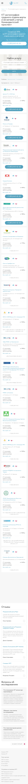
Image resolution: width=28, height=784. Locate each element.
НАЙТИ (14, 71)
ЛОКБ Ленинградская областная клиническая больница (12, 499)
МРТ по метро (5, 759)
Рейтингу (17, 83)
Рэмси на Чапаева (8, 124)
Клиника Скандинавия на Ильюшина (13, 236)
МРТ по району (5, 761)
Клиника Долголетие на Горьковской (13, 557)
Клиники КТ (4, 754)
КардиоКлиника (7, 181)
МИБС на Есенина (8, 393)
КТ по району (4, 765)
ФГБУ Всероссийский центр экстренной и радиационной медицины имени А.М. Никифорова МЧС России (14, 368)
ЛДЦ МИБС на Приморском (11, 342)
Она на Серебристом (9, 263)
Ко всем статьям (17, 744)
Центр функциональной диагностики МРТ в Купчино (13, 208)
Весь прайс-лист (7, 105)
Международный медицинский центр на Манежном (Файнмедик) (13, 150)
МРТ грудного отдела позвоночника (10, 779)
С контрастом (19, 79)
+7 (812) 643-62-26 (26, 3)
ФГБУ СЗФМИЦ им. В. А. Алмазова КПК (14, 317)
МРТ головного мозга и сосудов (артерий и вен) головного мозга (13, 776)
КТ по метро (4, 763)
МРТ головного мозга (6, 774)
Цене (11, 83)
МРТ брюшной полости (7, 772)
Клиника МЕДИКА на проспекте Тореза (12, 471)
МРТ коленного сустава (7, 781)
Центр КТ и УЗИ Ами (9, 94)
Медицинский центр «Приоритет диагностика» (12, 290)
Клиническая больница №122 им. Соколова (12, 525)
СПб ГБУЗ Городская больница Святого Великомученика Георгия (14, 419)
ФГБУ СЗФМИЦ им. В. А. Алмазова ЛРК (14, 444)
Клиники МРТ (4, 752)
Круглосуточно (11, 79)
